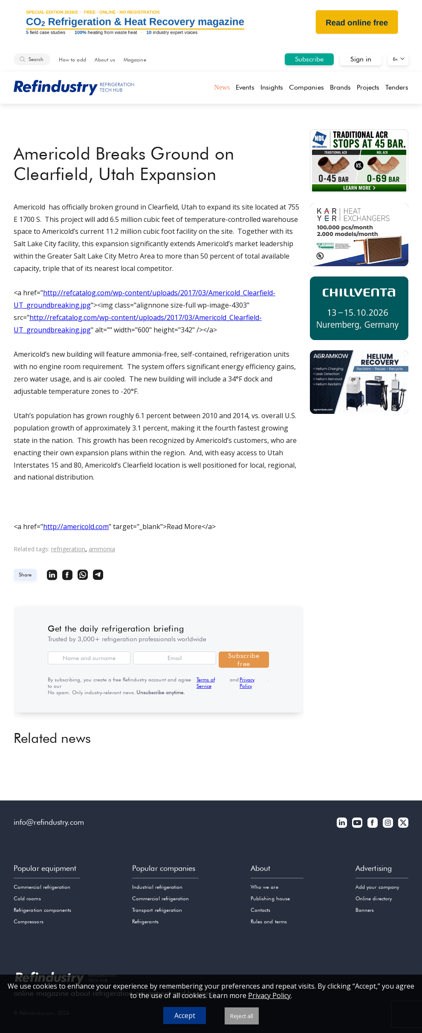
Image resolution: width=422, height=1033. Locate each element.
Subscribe (309, 59)
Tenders (396, 87)
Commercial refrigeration (42, 887)
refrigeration (68, 549)
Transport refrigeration (157, 910)
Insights (271, 87)
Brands (340, 87)
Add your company (377, 887)
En (395, 58)
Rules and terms (269, 921)
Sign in (360, 59)
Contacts (260, 910)
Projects (368, 87)
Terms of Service (206, 682)
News (222, 87)
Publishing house (270, 898)
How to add (72, 59)
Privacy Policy (247, 682)
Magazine (135, 59)
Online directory (374, 898)
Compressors (28, 921)
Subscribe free (243, 660)
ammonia (102, 549)
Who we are (264, 887)
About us (105, 59)
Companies (306, 87)
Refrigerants (145, 921)
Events (245, 87)
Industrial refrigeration (157, 887)
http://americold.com (76, 526)
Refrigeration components (42, 910)
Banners (365, 910)
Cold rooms (27, 898)
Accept (184, 1015)
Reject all (241, 1016)
